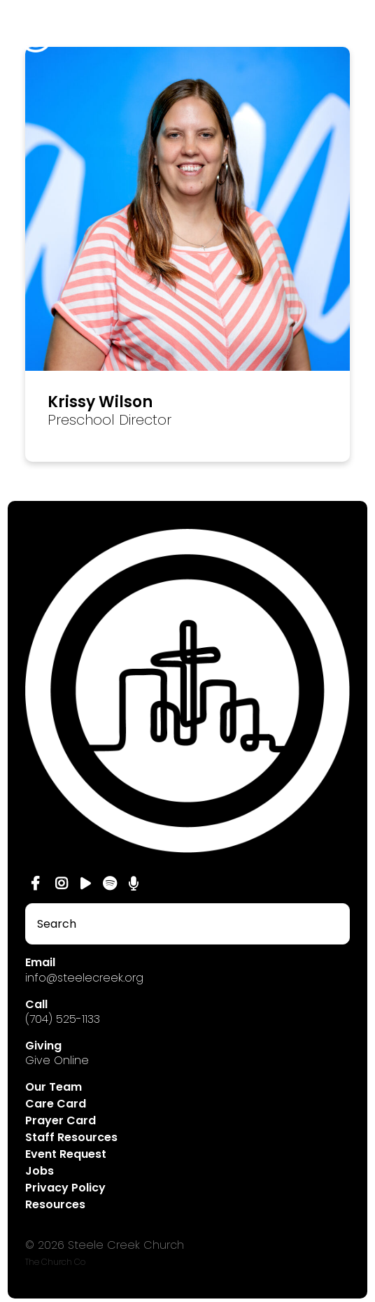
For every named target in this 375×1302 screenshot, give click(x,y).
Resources (55, 1204)
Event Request (65, 1154)
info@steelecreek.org (84, 978)
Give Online (57, 1060)
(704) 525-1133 (62, 1019)
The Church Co (55, 1262)
